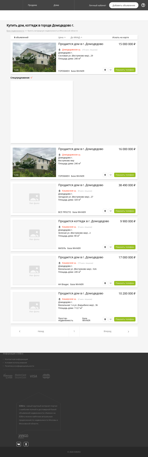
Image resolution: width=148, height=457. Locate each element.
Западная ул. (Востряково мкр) (73, 196)
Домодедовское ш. (71, 49)
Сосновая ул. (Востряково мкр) (73, 55)
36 (96, 305)
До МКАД (75, 37)
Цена (60, 37)
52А (95, 269)
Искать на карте (122, 37)
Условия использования (16, 362)
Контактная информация (16, 359)
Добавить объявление (124, 5)
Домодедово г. (65, 52)
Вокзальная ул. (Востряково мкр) (74, 269)
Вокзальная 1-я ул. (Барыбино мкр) (76, 305)
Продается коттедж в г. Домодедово (83, 221)
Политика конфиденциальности (19, 366)
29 (92, 55)
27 (92, 196)
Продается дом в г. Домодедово (80, 44)
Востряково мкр (66, 160)
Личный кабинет (97, 5)
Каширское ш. (69, 190)
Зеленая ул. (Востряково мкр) (73, 232)
